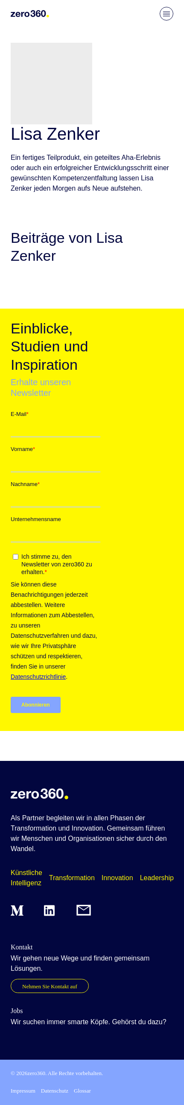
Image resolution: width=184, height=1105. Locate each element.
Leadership (157, 877)
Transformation (72, 877)
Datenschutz (54, 1090)
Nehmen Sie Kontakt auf (49, 986)
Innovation (117, 877)
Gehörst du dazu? (139, 1021)
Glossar (82, 1090)
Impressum (23, 1090)
